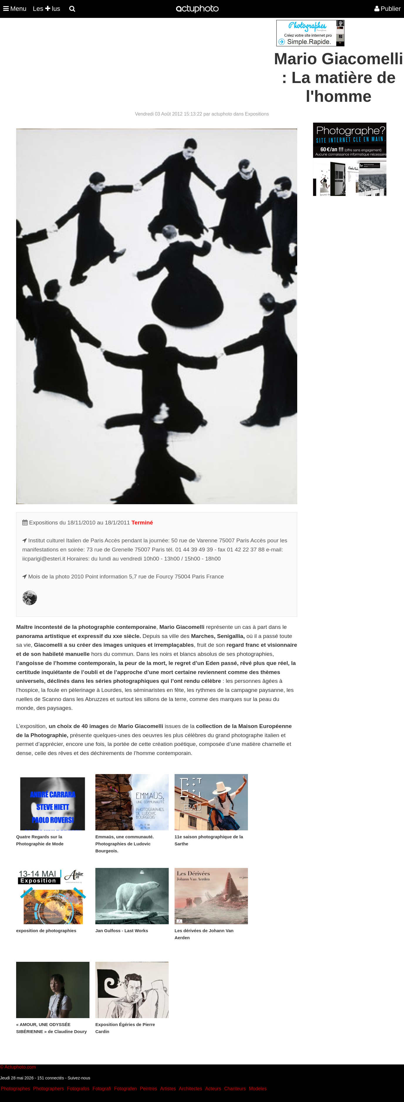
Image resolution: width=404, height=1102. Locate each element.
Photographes (15, 1088)
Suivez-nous (78, 1078)
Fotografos (78, 1088)
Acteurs (213, 1088)
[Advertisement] (166, 61)
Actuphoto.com (20, 1066)
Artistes (168, 1088)
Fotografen (125, 1088)
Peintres (148, 1088)
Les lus (46, 8)
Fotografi (101, 1088)
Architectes (190, 1088)
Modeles (257, 1088)
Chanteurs (235, 1088)
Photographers (48, 1088)
